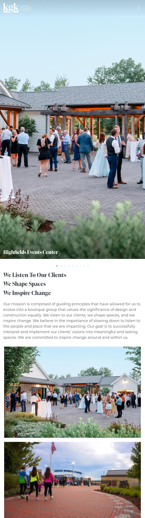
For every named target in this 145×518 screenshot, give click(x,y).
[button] (57, 266)
